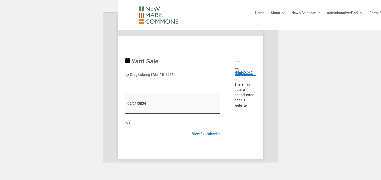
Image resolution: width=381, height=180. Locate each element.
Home (259, 13)
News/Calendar (303, 13)
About (275, 13)
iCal (128, 122)
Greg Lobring (140, 75)
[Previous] (237, 61)
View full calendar (206, 134)
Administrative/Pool (342, 13)
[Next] (237, 69)
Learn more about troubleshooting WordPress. (245, 131)
